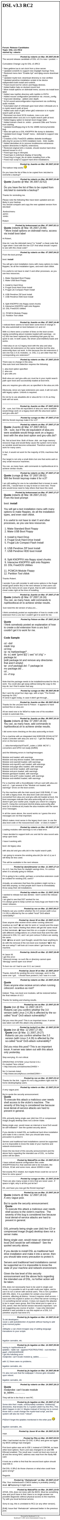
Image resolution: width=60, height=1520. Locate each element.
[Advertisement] (12, 27)
